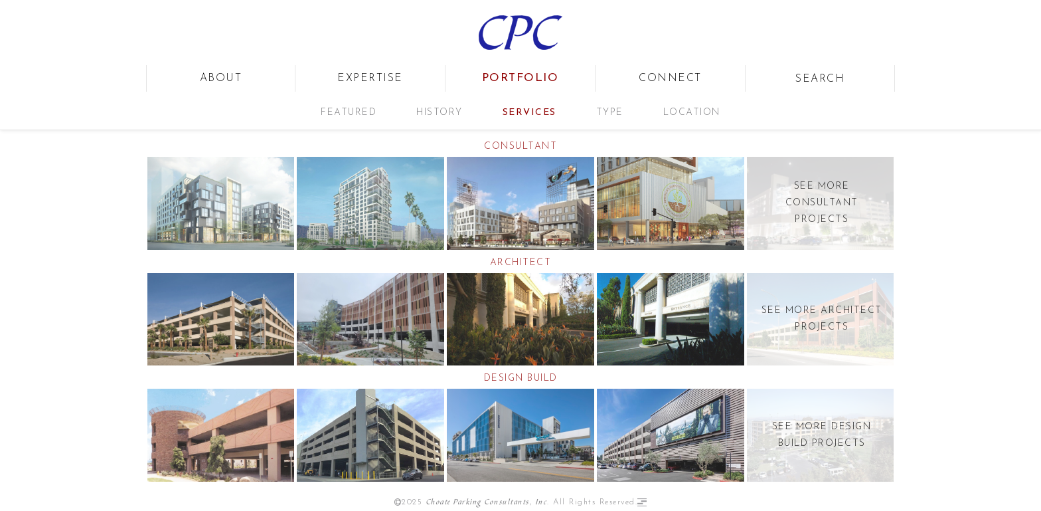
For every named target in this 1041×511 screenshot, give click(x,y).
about (221, 78)
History (439, 113)
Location (691, 113)
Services (529, 113)
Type (609, 113)
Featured (348, 113)
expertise (370, 78)
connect (670, 78)
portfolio (520, 78)
